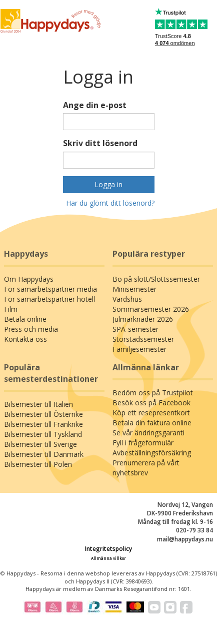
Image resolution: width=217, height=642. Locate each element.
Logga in (108, 184)
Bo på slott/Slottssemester (156, 279)
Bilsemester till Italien (38, 404)
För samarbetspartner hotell (49, 299)
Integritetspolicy (108, 548)
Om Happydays (29, 279)
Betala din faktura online (152, 422)
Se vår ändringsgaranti (148, 432)
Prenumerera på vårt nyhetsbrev (146, 467)
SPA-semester (135, 329)
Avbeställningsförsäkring (151, 452)
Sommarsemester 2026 (150, 309)
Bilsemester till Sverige (40, 444)
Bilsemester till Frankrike (43, 424)
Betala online (25, 319)
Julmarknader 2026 (142, 319)
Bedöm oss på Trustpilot (152, 392)
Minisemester (134, 289)
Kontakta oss (25, 339)
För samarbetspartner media (50, 289)
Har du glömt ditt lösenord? (110, 203)
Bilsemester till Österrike (43, 414)
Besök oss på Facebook (151, 402)
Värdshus (127, 299)
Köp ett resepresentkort (151, 412)
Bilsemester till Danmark (44, 454)
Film (11, 309)
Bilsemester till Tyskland (43, 434)
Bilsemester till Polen (38, 464)
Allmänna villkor (108, 558)
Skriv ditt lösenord (100, 143)
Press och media (31, 329)
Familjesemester (139, 349)
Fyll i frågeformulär (143, 442)
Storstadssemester (143, 339)
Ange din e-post (94, 105)
